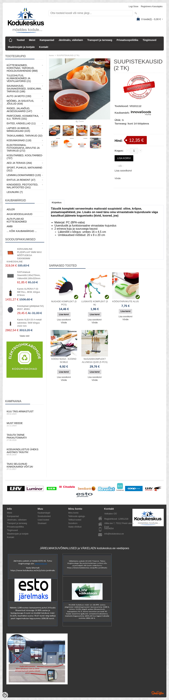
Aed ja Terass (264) (19, 162)
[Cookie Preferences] (5, 695)
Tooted (21, 40)
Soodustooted (44, 516)
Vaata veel (24, 336)
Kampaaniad (47, 40)
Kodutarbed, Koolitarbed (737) (24, 157)
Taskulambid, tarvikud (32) (24, 135)
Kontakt (43, 47)
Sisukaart (42, 523)
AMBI (10, 226)
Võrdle (118, 178)
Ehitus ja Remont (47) (21, 179)
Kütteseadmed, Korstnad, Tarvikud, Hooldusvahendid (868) (22, 68)
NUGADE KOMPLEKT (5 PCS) (64, 303)
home (51, 55)
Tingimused (149, 40)
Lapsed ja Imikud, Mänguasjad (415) (18, 129)
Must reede (24, 424)
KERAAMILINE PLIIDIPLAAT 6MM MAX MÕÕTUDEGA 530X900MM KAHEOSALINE (24, 255)
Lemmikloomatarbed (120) (24, 175)
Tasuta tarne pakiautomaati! (24, 437)
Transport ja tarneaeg (99, 40)
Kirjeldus (57, 202)
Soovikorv (73, 523)
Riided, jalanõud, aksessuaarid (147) (19, 110)
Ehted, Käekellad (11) (21, 123)
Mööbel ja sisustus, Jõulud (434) (20, 102)
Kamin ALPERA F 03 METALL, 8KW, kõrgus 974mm (28, 292)
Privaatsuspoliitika (127, 40)
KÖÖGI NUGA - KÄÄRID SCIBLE (63, 360)
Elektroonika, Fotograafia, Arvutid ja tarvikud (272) (23, 148)
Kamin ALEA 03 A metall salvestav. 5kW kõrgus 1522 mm (29, 322)
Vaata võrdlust (75, 527)
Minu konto (73, 513)
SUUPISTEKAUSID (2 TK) (68, 55)
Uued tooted (43, 520)
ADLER (11, 209)
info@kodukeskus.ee (114, 534)
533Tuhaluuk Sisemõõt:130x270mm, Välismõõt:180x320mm (28, 275)
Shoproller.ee (158, 693)
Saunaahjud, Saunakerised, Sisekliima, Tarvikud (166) (24, 88)
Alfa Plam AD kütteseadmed (17, 220)
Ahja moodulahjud (19, 214)
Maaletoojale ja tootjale (21, 47)
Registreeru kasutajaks (152, 6)
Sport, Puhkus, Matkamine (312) (24, 169)
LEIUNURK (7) (15, 192)
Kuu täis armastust (24, 412)
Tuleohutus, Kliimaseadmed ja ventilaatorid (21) (19, 78)
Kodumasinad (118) (19, 140)
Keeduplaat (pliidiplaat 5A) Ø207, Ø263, (30, 307)
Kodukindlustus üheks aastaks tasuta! (24, 452)
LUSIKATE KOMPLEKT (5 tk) (95, 303)
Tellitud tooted (74, 520)
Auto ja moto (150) (19, 96)
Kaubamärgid (44, 513)
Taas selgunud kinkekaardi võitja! (24, 466)
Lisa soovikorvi (123, 170)
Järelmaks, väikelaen (71, 40)
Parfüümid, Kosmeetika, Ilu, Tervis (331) (23, 117)
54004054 (109, 528)
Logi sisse (133, 6)
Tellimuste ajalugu (76, 516)
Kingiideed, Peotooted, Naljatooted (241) (22, 186)
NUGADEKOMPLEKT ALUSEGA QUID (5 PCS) (95, 360)
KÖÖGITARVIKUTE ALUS (125, 301)
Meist (32, 40)
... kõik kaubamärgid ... (22, 231)
